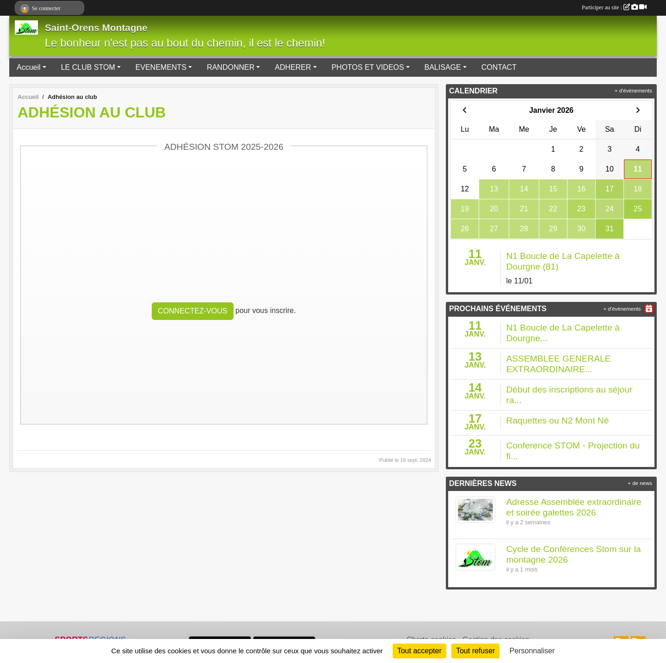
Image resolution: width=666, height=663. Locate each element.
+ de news (640, 483)
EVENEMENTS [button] (161, 67)
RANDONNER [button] (230, 67)
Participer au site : (614, 7)
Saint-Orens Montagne (96, 27)
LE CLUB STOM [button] (88, 67)
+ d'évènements (633, 90)
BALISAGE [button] (443, 67)
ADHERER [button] (293, 67)
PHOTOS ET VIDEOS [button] (368, 67)
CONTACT (499, 67)
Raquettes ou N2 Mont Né (557, 420)
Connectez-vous (192, 311)
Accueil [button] (29, 67)
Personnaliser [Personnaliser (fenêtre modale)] (532, 651)
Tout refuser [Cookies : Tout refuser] (475, 651)
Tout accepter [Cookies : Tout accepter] (419, 651)
